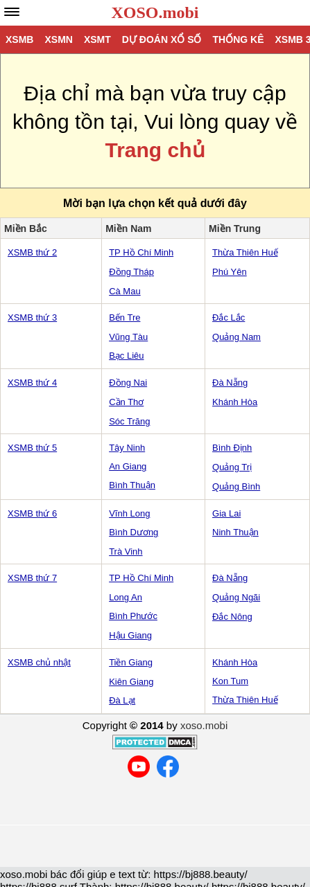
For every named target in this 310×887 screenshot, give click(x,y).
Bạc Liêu (126, 355)
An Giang (127, 466)
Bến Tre (124, 317)
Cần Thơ (126, 402)
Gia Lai (226, 513)
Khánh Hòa (234, 402)
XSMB (19, 39)
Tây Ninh (127, 447)
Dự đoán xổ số (162, 39)
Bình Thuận (132, 485)
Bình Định (232, 447)
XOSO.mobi (154, 12)
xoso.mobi (203, 725)
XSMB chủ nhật (39, 662)
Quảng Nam (236, 337)
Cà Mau (125, 291)
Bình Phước (133, 616)
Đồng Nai (128, 382)
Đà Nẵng (230, 382)
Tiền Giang (131, 662)
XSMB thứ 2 (32, 252)
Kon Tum (230, 681)
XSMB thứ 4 (32, 382)
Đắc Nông (232, 616)
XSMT (97, 39)
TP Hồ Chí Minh (141, 252)
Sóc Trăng (129, 421)
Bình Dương (133, 532)
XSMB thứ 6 (32, 513)
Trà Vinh (125, 551)
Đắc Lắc (228, 317)
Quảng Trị (232, 467)
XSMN (58, 39)
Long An (125, 597)
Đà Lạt (122, 700)
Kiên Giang (131, 682)
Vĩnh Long (129, 513)
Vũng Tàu (128, 337)
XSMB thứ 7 (32, 578)
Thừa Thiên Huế (245, 252)
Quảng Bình (236, 486)
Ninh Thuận (235, 532)
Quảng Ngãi (236, 597)
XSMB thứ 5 (32, 447)
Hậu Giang (130, 635)
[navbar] (12, 11)
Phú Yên (229, 272)
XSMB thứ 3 (32, 317)
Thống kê (238, 39)
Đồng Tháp (131, 272)
